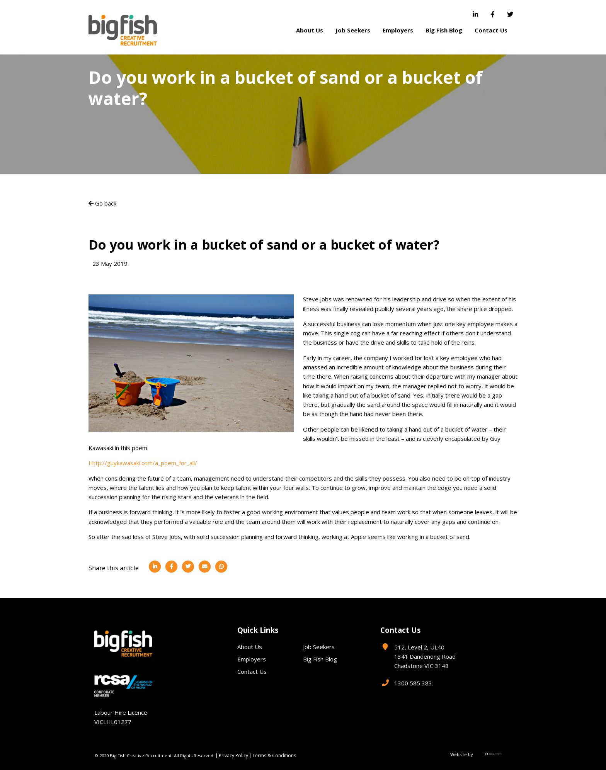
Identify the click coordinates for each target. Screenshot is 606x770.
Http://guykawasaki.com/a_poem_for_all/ (143, 463)
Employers (398, 30)
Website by (481, 754)
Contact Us (491, 30)
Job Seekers (352, 30)
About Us (309, 30)
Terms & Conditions (274, 755)
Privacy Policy (233, 755)
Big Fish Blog (444, 30)
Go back (102, 203)
